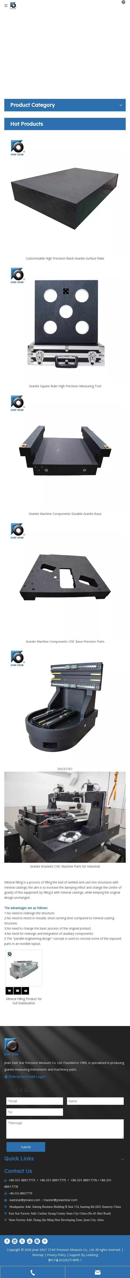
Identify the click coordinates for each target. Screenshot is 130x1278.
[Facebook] (7, 1241)
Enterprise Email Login (24, 1076)
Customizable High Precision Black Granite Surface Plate (65, 258)
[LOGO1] (13, 1046)
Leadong (92, 1255)
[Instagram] (37, 1241)
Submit (26, 1147)
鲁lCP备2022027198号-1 (65, 1260)
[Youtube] (29, 1241)
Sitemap (37, 1255)
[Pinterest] (45, 1241)
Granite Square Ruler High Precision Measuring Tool (65, 386)
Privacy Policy (56, 1255)
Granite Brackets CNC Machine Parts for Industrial (65, 866)
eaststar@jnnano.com (24, 1200)
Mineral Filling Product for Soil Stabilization (24, 1001)
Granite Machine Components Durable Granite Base (65, 514)
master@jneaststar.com (60, 1200)
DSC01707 (65, 769)
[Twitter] (22, 1241)
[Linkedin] (14, 1241)
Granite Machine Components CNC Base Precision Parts (65, 641)
